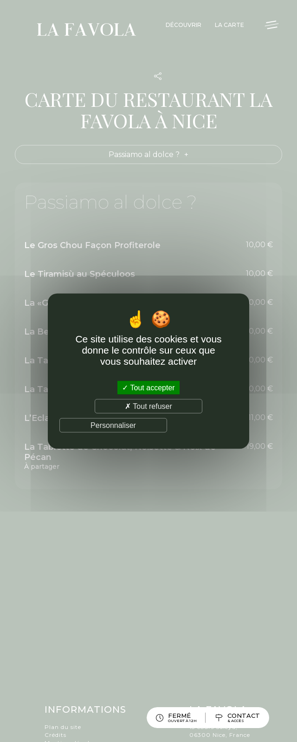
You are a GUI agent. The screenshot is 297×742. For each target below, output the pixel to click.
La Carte (229, 24)
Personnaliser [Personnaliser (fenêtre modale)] (113, 425)
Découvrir (183, 24)
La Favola (86, 31)
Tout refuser (148, 406)
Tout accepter (148, 387)
